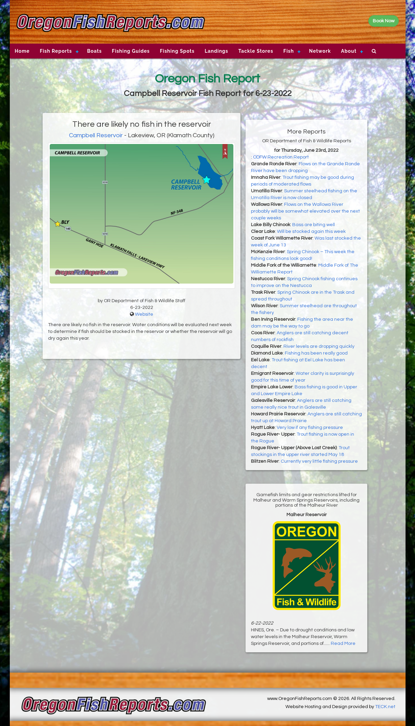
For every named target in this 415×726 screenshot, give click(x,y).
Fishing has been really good (316, 353)
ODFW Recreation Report (281, 157)
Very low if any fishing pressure (310, 427)
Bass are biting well (313, 224)
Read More (343, 643)
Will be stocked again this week (311, 231)
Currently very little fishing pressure (319, 461)
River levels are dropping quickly (318, 346)
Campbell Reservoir (96, 135)
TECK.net (385, 706)
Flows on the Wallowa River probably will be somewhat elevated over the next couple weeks (305, 211)
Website (144, 314)
